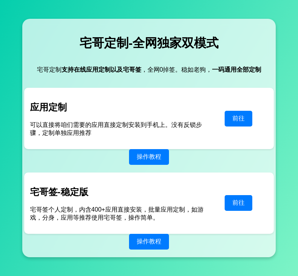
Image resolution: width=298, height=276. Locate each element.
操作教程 (149, 156)
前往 (238, 118)
